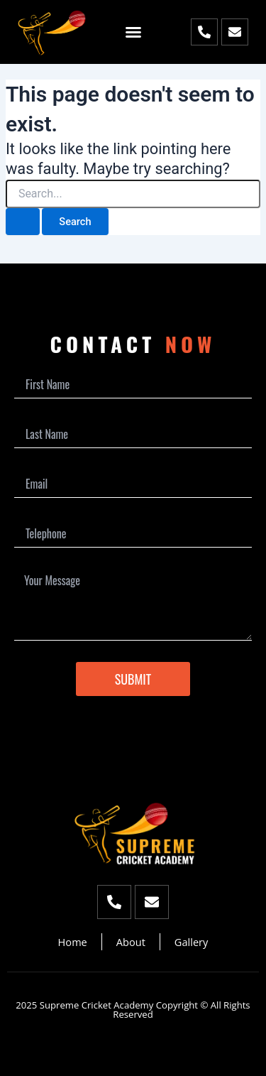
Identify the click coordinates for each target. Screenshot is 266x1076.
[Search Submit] (23, 222)
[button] (133, 32)
